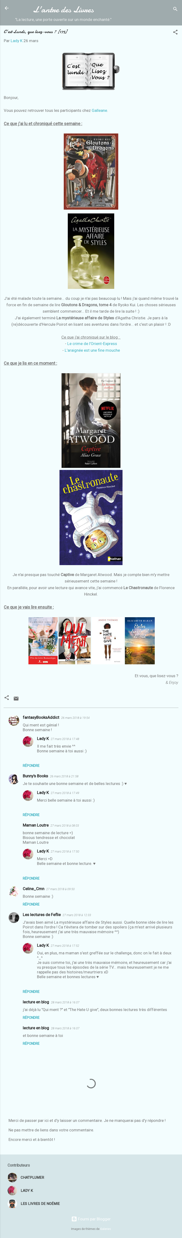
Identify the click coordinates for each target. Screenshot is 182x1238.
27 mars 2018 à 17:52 (65, 945)
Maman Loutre (36, 825)
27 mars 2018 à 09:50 (60, 889)
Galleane (99, 110)
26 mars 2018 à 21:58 (64, 776)
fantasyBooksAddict (41, 717)
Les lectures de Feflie (42, 914)
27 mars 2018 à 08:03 (64, 825)
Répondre (31, 766)
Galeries (105, 1229)
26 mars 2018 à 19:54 (75, 718)
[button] (175, 32)
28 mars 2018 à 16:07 (65, 1002)
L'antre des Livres (63, 9)
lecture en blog (36, 1002)
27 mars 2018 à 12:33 (77, 915)
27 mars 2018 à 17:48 (65, 739)
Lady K (43, 738)
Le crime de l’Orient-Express (92, 343)
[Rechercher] (175, 9)
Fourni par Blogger (91, 1219)
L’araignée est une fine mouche (92, 350)
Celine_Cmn (33, 888)
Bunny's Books (35, 776)
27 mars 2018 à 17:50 (65, 851)
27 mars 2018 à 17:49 (65, 793)
